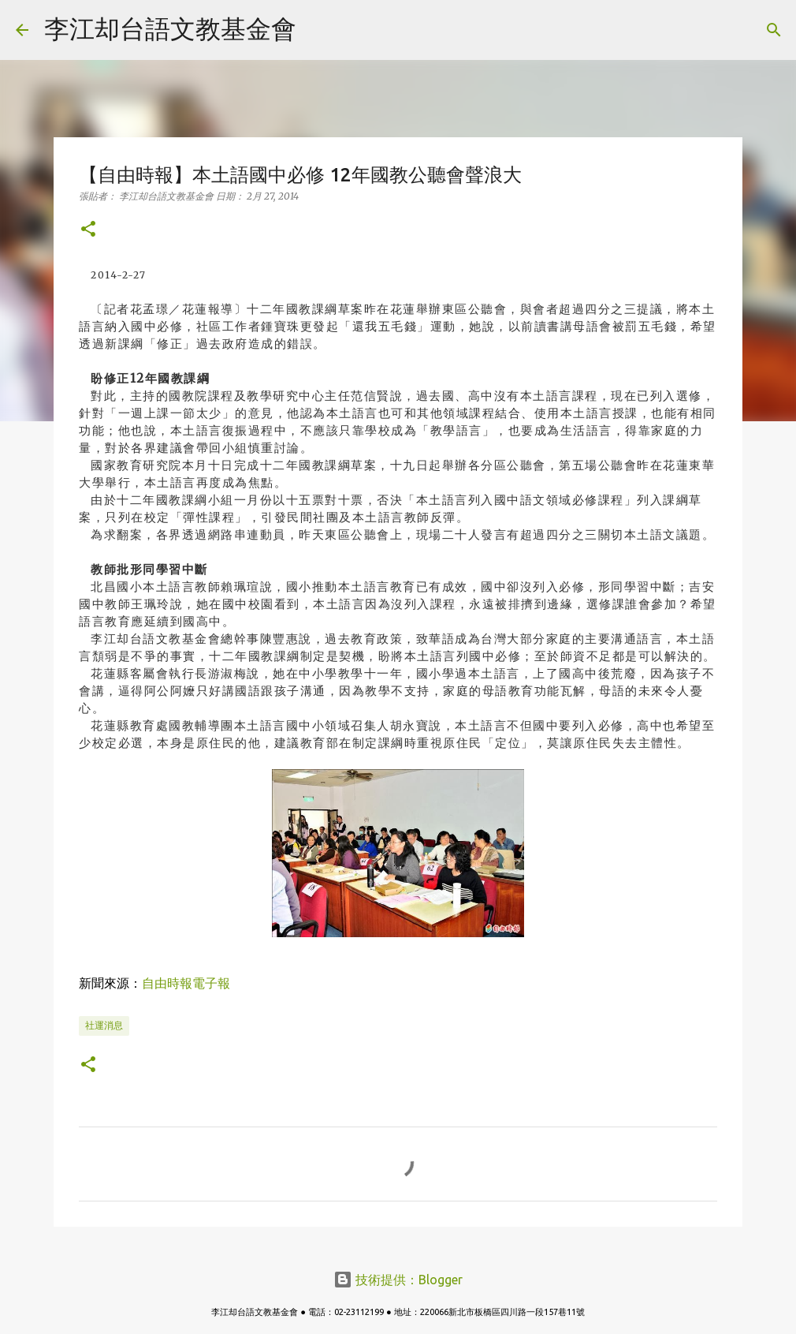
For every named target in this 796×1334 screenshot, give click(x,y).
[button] (88, 230)
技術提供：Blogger (398, 1279)
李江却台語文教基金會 (170, 28)
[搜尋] (318, 30)
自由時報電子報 (186, 983)
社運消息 (104, 1025)
